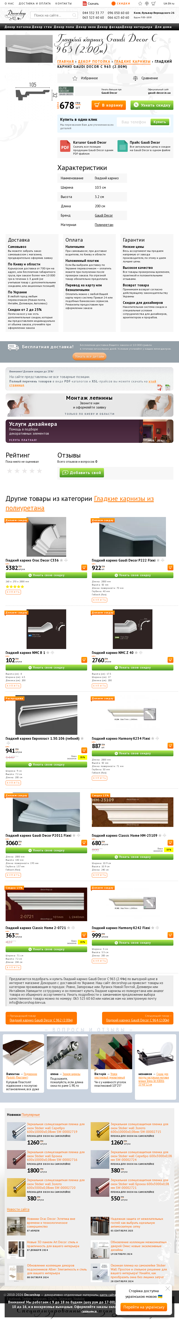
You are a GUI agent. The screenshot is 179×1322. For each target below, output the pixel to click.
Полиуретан (104, 224)
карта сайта (108, 1295)
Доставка (19, 239)
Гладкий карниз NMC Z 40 (113, 652)
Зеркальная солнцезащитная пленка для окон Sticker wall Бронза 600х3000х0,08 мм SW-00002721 (140, 1184)
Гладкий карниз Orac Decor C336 (32, 560)
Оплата (74, 239)
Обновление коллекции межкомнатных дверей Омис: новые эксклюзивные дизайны (139, 1246)
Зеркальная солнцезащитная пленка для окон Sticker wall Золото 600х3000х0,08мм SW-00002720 (56, 1184)
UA (165, 3)
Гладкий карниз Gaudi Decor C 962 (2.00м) (41, 1020)
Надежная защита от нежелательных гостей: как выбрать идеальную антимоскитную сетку (137, 1223)
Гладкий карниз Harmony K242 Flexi (121, 928)
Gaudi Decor (109, 92)
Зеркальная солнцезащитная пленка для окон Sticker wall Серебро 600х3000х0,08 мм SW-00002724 (141, 1156)
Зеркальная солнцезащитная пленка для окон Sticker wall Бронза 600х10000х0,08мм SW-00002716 (56, 1156)
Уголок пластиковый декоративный (109, 1075)
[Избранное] (140, 3)
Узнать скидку (152, 105)
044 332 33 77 (93, 13)
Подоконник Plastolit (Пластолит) (21, 1075)
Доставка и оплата (35, 3)
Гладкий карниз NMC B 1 (25, 652)
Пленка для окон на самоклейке (49, 1136)
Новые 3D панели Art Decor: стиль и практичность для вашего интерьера (53, 1244)
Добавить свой (81, 472)
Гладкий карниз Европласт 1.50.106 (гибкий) (42, 738)
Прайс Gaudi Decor (150, 146)
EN (169, 3)
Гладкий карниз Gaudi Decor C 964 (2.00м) (137, 1020)
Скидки (120, 3)
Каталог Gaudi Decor (93, 147)
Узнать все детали (89, 356)
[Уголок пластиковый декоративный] (111, 1053)
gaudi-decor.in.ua (159, 92)
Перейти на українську (143, 1307)
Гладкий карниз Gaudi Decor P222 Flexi (123, 560)
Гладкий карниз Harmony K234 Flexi (121, 738)
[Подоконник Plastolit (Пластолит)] (23, 1053)
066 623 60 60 (118, 17)
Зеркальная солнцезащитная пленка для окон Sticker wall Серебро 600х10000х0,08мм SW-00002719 (56, 1128)
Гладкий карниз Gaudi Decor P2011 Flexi (38, 835)
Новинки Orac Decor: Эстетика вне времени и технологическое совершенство (51, 1223)
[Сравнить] (147, 3)
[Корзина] (153, 3)
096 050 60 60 (118, 13)
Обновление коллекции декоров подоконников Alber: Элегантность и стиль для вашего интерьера (57, 1269)
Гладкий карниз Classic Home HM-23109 (124, 835)
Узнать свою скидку (49, 575)
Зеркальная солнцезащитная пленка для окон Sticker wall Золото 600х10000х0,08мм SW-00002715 (139, 1128)
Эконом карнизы (71, 1074)
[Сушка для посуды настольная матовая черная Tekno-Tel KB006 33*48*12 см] (155, 1053)
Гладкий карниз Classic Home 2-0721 (36, 928)
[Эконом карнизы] (67, 1053)
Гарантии (134, 239)
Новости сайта (18, 1209)
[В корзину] (84, 567)
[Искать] (74, 15)
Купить (160, 122)
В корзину (108, 105)
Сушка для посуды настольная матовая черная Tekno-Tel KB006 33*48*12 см (153, 1079)
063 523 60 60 (93, 17)
